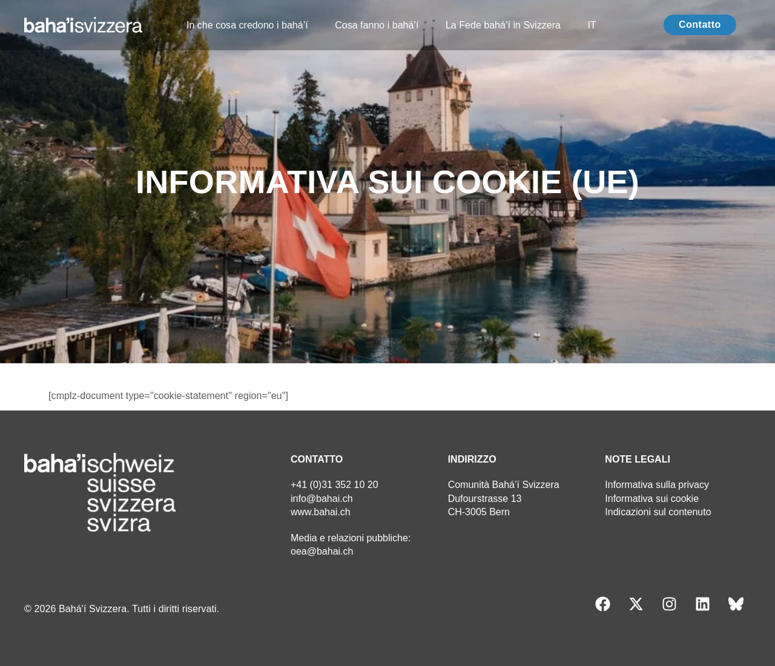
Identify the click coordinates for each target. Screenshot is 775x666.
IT (591, 24)
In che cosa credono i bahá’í (247, 24)
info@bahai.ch (322, 498)
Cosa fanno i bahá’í (376, 24)
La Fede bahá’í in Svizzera (502, 24)
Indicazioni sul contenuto (658, 512)
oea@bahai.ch (322, 551)
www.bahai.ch (321, 512)
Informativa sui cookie (652, 498)
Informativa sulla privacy (657, 485)
